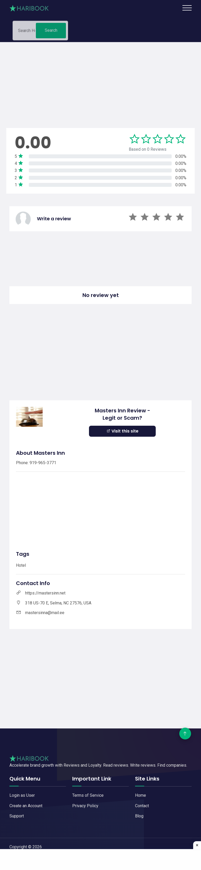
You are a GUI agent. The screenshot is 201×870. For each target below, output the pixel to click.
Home (140, 795)
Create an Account (25, 805)
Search (51, 31)
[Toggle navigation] (187, 8)
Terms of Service (88, 795)
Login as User (22, 795)
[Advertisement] (100, 78)
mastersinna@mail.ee (44, 612)
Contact (142, 805)
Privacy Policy (85, 805)
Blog (139, 815)
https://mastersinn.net (45, 593)
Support (16, 815)
